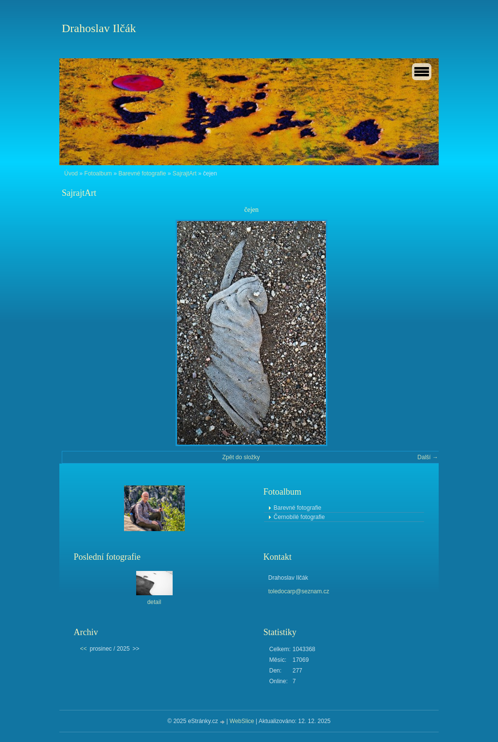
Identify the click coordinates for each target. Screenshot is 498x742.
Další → (427, 457)
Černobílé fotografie (299, 517)
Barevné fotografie (142, 173)
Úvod (71, 173)
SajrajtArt (184, 173)
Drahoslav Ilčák (99, 28)
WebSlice (242, 721)
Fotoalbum (98, 173)
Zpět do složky (241, 457)
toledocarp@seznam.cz (299, 591)
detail (154, 602)
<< (83, 648)
